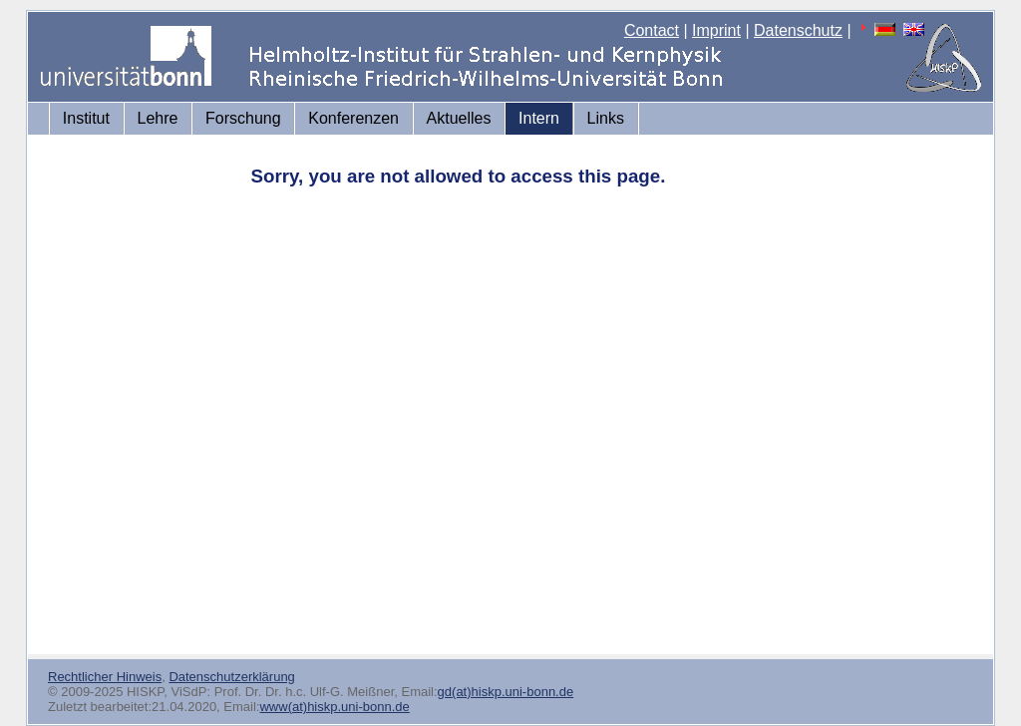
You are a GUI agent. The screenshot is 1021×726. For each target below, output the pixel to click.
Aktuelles (459, 118)
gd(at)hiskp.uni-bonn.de (506, 691)
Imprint (716, 30)
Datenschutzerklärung (231, 676)
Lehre (158, 118)
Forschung (243, 118)
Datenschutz (798, 30)
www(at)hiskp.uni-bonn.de (334, 706)
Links (605, 118)
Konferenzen (353, 118)
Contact (651, 30)
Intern (538, 118)
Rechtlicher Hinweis (105, 676)
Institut (86, 118)
